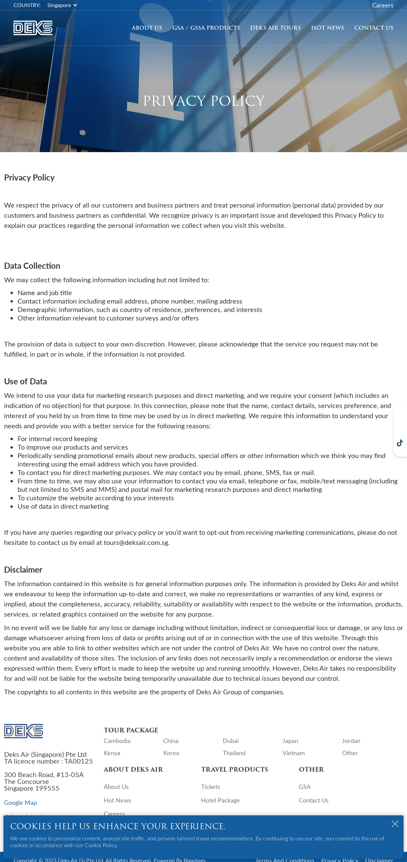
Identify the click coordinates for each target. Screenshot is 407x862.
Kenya (112, 756)
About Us (147, 28)
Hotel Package (220, 804)
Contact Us (373, 28)
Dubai (231, 744)
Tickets (210, 790)
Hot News (327, 28)
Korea (171, 756)
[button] (66, 5)
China (170, 744)
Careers (382, 5)
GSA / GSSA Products (206, 28)
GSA (305, 790)
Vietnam (294, 756)
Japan (290, 744)
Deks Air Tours (275, 28)
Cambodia (117, 744)
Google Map (20, 806)
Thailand (234, 756)
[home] (33, 28)
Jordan (351, 744)
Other (350, 756)
